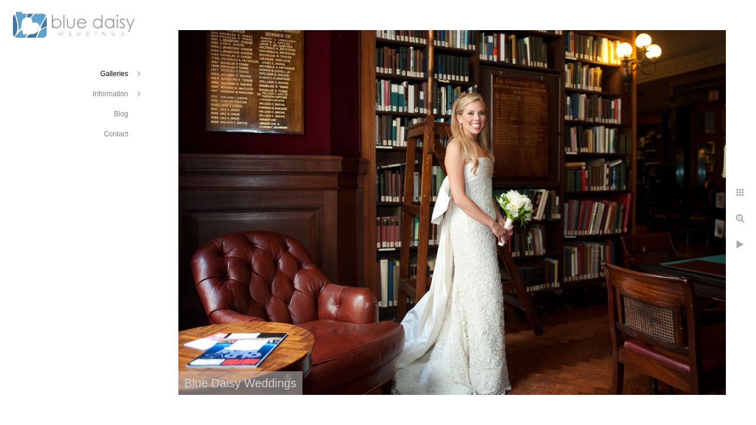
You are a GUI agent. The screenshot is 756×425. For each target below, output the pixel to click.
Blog (121, 114)
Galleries (114, 74)
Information (110, 94)
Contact (116, 134)
